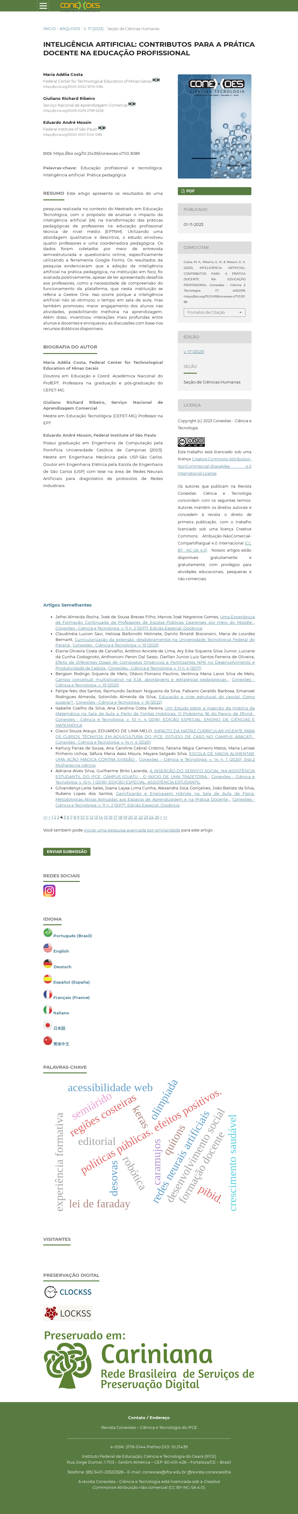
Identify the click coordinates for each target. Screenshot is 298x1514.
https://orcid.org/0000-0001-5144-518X (72, 135)
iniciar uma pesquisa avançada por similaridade (132, 830)
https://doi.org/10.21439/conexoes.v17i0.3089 (96, 153)
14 (101, 817)
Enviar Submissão (67, 851)
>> (165, 817)
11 (87, 817)
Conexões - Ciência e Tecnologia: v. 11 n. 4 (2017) (154, 668)
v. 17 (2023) (94, 28)
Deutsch (62, 966)
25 (157, 817)
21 (136, 817)
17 (115, 817)
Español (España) (71, 982)
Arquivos (69, 28)
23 (146, 817)
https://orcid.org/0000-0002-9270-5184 (73, 87)
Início (49, 28)
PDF (190, 191)
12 (91, 817)
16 (111, 817)
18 (120, 817)
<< (45, 817)
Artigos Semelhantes (67, 605)
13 (96, 817)
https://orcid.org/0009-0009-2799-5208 (73, 111)
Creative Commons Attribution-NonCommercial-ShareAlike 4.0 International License (214, 466)
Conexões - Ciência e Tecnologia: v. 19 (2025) (116, 645)
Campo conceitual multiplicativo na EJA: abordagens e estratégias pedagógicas (142, 679)
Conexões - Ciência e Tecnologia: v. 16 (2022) (119, 702)
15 (106, 817)
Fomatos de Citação (206, 312)
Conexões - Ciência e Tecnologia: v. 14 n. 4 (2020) (103, 742)
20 (130, 817)
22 (141, 817)
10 (82, 817)
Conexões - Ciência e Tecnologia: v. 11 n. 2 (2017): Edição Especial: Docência (128, 628)
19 (125, 817)
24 (151, 817)
